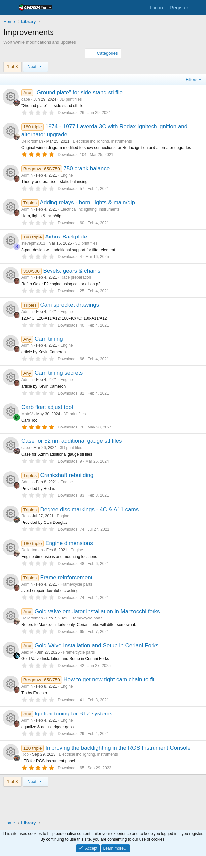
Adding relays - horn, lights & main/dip (87, 202)
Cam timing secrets (59, 373)
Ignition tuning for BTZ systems (73, 714)
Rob (25, 516)
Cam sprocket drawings (69, 305)
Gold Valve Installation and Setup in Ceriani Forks (97, 645)
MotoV (27, 414)
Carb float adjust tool (47, 407)
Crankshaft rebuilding (67, 475)
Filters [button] (191, 79)
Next (35, 66)
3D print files (70, 99)
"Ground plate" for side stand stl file (79, 92)
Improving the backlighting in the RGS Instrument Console (118, 748)
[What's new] (198, 7)
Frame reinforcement (66, 577)
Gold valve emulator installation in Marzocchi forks (97, 611)
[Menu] (9, 7)
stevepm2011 (33, 243)
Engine (66, 175)
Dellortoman (32, 141)
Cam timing (49, 339)
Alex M (27, 652)
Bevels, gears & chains (71, 271)
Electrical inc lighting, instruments (102, 141)
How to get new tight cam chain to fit (108, 679)
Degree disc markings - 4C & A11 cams (89, 509)
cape (25, 99)
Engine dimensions (69, 543)
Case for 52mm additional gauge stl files (71, 441)
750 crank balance (86, 168)
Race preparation (75, 277)
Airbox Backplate (66, 237)
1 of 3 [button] (12, 66)
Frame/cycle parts (76, 584)
